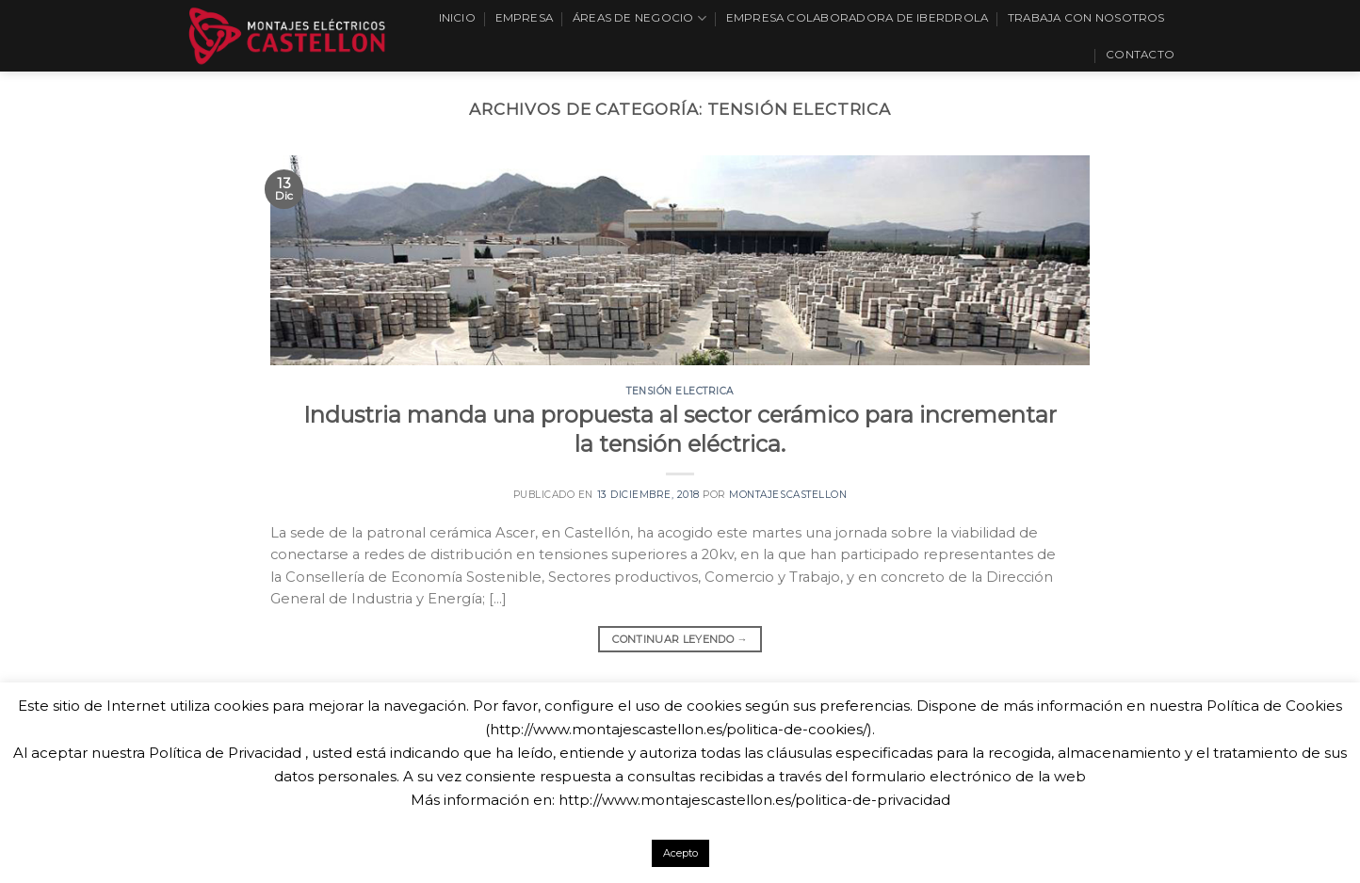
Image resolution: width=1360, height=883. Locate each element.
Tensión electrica (680, 391)
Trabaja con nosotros (1086, 17)
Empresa (524, 17)
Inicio (457, 17)
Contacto (1140, 54)
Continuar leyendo (679, 640)
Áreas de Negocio (639, 18)
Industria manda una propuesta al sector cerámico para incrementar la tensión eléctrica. (680, 429)
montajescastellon (788, 495)
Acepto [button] (680, 852)
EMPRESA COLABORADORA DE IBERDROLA (857, 17)
